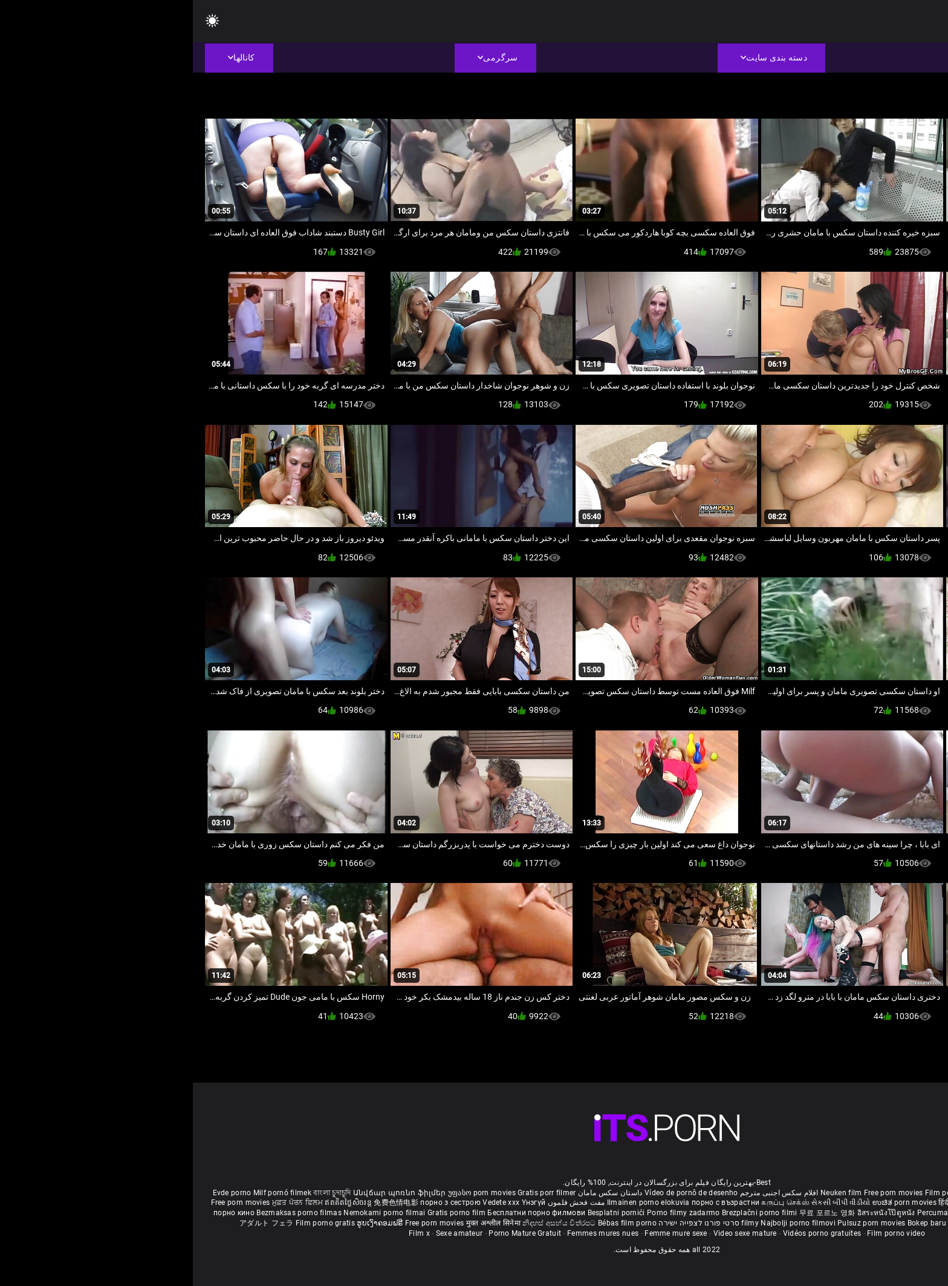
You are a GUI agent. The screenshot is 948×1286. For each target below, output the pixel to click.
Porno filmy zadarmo (491, 1213)
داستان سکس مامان (417, 1193)
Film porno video (703, 1233)
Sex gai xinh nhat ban (825, 1193)
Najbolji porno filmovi (605, 1223)
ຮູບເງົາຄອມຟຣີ (188, 1223)
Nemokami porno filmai (193, 1213)
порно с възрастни (533, 1202)
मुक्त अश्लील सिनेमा (301, 1223)
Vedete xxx (308, 1202)
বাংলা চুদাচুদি (139, 1193)
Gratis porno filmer (830, 1213)
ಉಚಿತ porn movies (713, 1202)
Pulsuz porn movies (679, 1223)
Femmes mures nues (410, 1233)
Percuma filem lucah (760, 1213)
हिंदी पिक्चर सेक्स (769, 1202)
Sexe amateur (266, 1233)
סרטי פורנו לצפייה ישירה (506, 1223)
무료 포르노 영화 (635, 1213)
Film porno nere (759, 1193)
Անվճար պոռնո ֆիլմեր (207, 1193)
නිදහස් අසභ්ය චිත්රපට (367, 1223)
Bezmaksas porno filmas (107, 1213)
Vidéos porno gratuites (629, 1233)
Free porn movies (701, 1193)
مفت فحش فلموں (382, 1202)
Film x (226, 1233)
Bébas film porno (434, 1223)
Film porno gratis (133, 1223)
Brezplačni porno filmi (567, 1213)
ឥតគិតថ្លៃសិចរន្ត (156, 1202)
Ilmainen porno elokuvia (456, 1202)
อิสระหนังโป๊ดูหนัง (694, 1213)
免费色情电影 (204, 1202)
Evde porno (39, 1193)
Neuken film (648, 1193)
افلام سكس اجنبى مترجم (586, 1193)
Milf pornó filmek (89, 1193)
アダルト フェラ (73, 1223)
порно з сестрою (257, 1202)
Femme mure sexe (483, 1233)
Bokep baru (734, 1223)
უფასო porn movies (290, 1193)
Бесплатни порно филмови (344, 1213)
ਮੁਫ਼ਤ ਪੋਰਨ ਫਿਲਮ (105, 1202)
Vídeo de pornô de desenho (498, 1193)
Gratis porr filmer (354, 1193)
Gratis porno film (264, 1213)
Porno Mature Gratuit (332, 1233)
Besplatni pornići (424, 1213)
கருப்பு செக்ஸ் (592, 1202)
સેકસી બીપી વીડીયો (647, 1202)
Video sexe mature (552, 1233)
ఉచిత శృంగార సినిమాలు (833, 1202)
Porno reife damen (896, 1193)
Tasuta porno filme (788, 1223)
